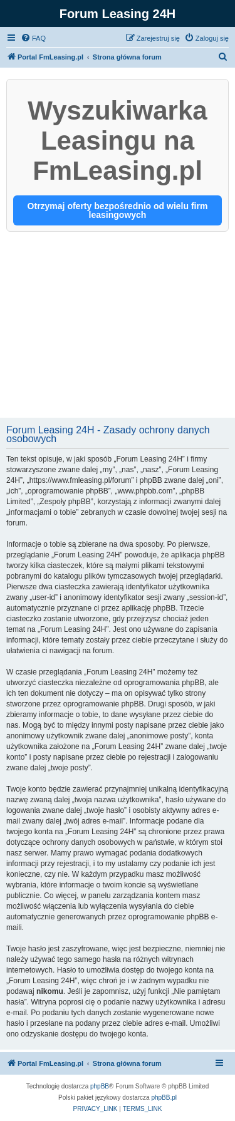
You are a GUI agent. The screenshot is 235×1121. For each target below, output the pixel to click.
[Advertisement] (117, 325)
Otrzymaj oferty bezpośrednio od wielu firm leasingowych (118, 210)
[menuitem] (33, 38)
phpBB (99, 1086)
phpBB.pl (164, 1097)
